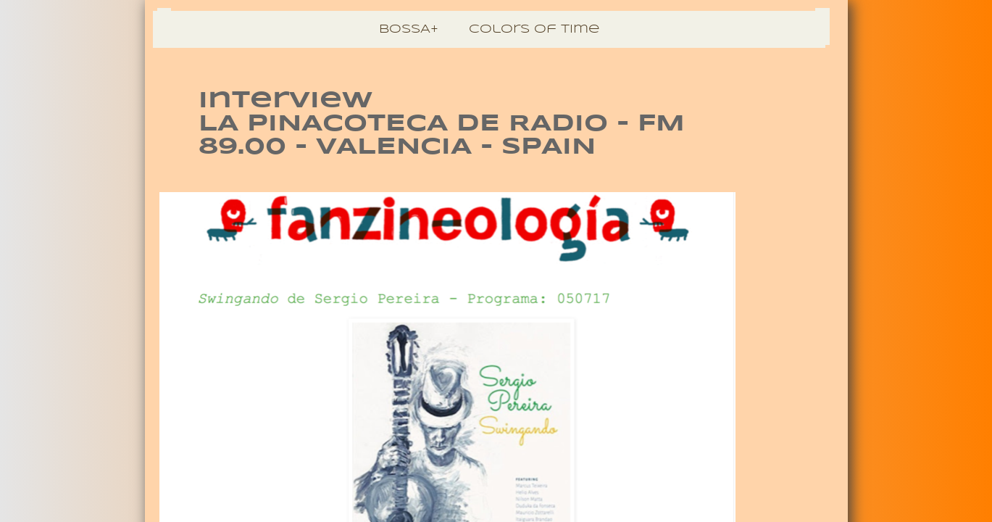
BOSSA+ (408, 29)
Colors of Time (534, 29)
